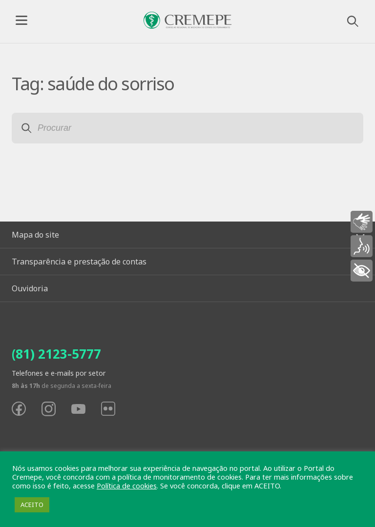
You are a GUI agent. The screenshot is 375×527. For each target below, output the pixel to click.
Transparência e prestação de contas (79, 261)
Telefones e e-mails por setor (58, 373)
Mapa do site (35, 234)
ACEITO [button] (32, 504)
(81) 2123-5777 (56, 354)
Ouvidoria (30, 288)
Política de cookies (127, 485)
